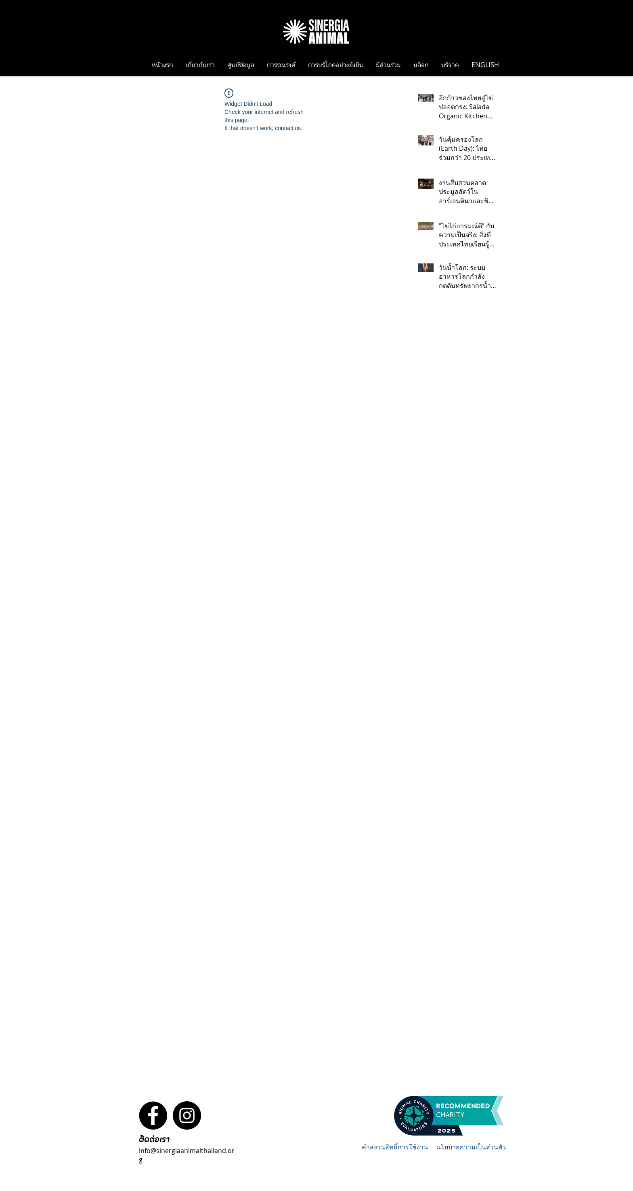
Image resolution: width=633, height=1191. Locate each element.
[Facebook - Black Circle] (153, 1115)
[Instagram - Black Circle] (187, 1115)
